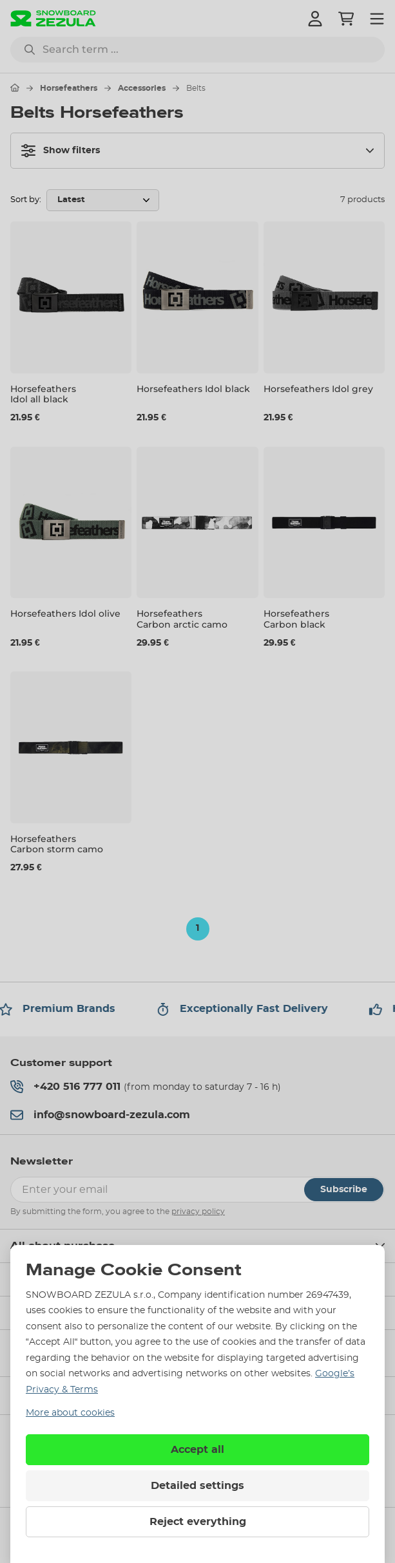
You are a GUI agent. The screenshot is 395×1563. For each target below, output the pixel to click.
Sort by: (25, 200)
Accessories (142, 88)
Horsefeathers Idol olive (65, 613)
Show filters (60, 151)
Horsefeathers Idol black (193, 389)
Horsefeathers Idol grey (318, 389)
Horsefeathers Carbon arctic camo (182, 619)
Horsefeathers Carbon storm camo (56, 844)
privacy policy (198, 1211)
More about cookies (70, 1413)
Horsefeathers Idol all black (43, 394)
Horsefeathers (68, 88)
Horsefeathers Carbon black (296, 619)
